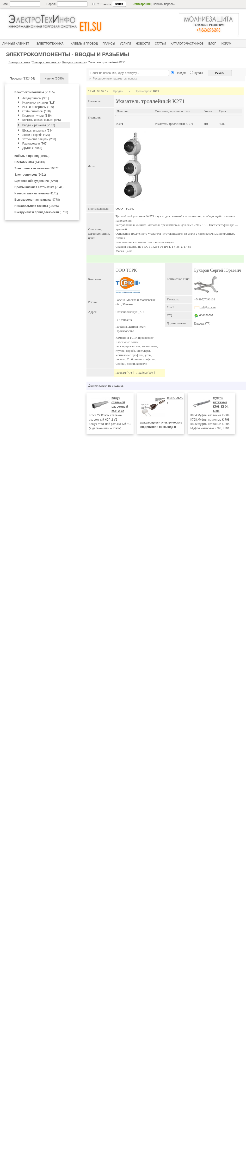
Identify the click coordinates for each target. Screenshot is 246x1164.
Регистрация (142, 4)
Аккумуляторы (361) (35, 98)
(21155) (34, 92)
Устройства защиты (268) (39, 139)
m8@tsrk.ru (204, 307)
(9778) (37, 199)
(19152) (31, 156)
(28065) (36, 206)
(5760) (41, 212)
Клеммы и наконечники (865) (41, 120)
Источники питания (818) (38, 102)
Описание (126, 320)
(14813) (29, 162)
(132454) (22, 78)
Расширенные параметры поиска (112, 78)
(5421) (30, 174)
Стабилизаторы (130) (36, 111)
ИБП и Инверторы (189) (38, 107)
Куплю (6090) (54, 78)
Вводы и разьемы (74, 62)
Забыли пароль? (164, 4)
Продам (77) (124, 372)
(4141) (36, 193)
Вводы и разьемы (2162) (38, 125)
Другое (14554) (32, 148)
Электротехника (19, 62)
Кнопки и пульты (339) (37, 115)
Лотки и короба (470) (36, 135)
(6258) (36, 181)
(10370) (36, 168)
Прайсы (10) (144, 372)
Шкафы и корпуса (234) (38, 130)
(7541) (38, 187)
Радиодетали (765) (35, 143)
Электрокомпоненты (46, 62)
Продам (199, 323)
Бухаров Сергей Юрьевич (217, 270)
